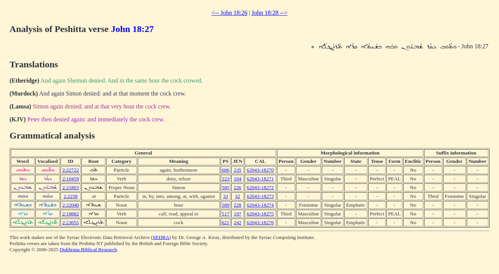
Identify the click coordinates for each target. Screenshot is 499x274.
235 (238, 170)
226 (238, 187)
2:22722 (70, 170)
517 (225, 214)
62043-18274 (260, 205)
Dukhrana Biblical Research (88, 249)
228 (238, 205)
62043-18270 (260, 170)
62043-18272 (260, 187)
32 (237, 196)
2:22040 (70, 205)
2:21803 (70, 187)
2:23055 (70, 222)
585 (225, 187)
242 (238, 222)
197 (238, 214)
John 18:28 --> (270, 13)
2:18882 (70, 214)
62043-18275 (260, 214)
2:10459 (70, 179)
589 (225, 205)
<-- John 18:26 (229, 13)
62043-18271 (260, 179)
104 (238, 179)
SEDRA (161, 237)
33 (225, 196)
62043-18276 (260, 222)
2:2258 (71, 196)
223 (225, 179)
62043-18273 (260, 196)
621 (225, 222)
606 (225, 170)
